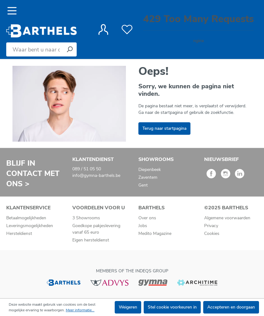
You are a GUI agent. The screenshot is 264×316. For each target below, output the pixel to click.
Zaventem (147, 177)
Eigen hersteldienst (90, 240)
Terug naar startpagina (164, 128)
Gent (143, 185)
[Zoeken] (69, 49)
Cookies (211, 233)
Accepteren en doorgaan (231, 307)
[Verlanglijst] (127, 29)
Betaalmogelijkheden (26, 218)
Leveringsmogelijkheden (29, 226)
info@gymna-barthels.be (96, 175)
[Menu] (14, 10)
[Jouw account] (103, 29)
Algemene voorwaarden (227, 218)
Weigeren (128, 307)
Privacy (211, 226)
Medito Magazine (154, 233)
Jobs (142, 226)
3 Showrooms (86, 218)
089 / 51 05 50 (86, 169)
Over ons (147, 218)
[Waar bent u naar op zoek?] (34, 49)
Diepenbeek (149, 170)
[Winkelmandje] (198, 29)
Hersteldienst (19, 233)
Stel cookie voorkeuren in (172, 307)
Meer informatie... (80, 310)
